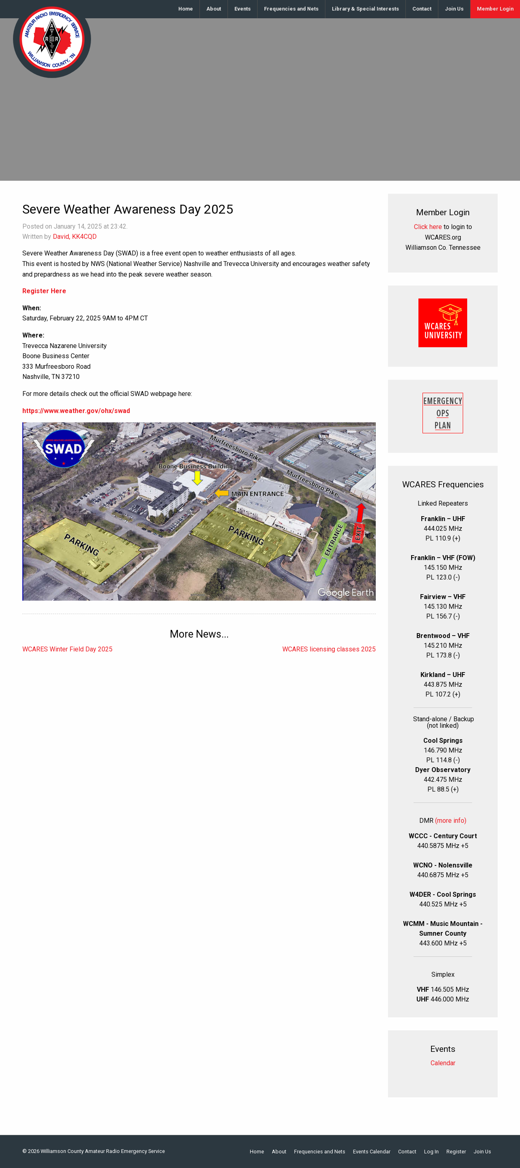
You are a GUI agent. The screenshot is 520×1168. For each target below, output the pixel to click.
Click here (428, 227)
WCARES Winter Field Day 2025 (67, 649)
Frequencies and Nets (291, 9)
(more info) (450, 820)
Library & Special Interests (365, 9)
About (213, 9)
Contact (421, 9)
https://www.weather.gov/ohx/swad (76, 411)
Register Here (44, 291)
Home (185, 9)
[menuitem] (186, 9)
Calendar (443, 1063)
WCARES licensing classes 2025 (329, 649)
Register (456, 1152)
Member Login (495, 9)
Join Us (454, 9)
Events (242, 9)
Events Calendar (371, 1152)
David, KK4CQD (75, 236)
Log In (431, 1152)
